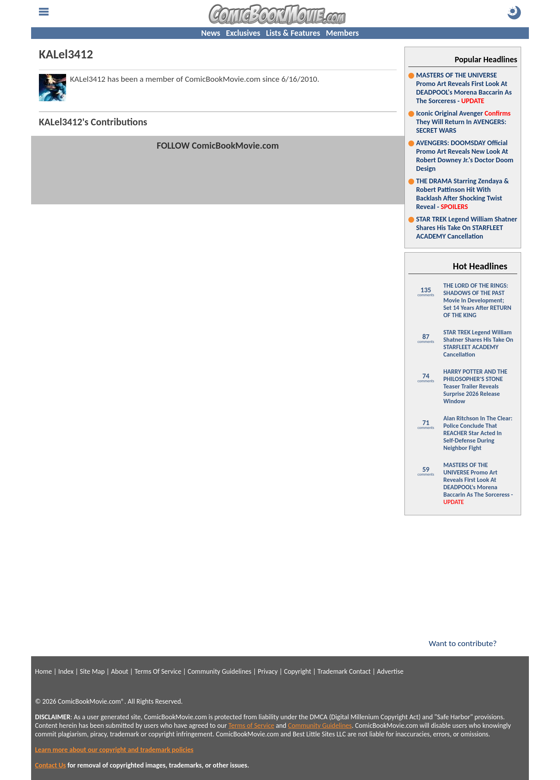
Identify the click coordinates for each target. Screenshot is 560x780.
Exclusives (243, 33)
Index (66, 671)
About (119, 671)
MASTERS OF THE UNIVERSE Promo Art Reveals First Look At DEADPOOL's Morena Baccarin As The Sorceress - (464, 88)
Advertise (390, 671)
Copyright (297, 671)
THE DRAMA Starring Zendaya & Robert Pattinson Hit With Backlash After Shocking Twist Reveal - (462, 194)
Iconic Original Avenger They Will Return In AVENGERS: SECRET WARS (463, 122)
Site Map (92, 671)
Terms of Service (251, 725)
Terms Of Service (158, 671)
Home (43, 671)
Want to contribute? (462, 638)
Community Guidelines (219, 671)
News (210, 33)
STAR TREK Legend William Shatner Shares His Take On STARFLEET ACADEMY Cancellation (466, 228)
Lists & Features (293, 33)
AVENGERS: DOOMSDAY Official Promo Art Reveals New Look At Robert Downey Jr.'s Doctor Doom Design (464, 156)
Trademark (332, 671)
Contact (360, 671)
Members (342, 33)
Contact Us (50, 765)
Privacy (268, 671)
